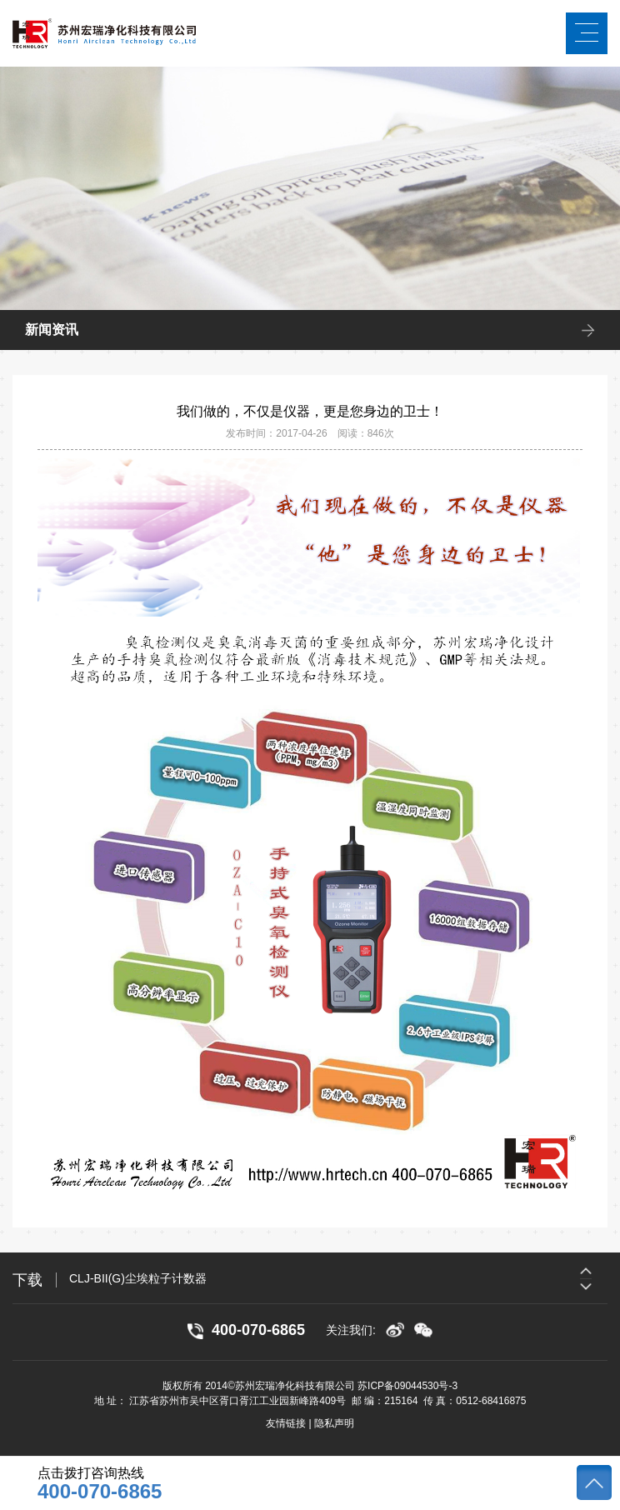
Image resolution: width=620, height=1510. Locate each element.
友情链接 (286, 1423)
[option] (338, 1278)
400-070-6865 (100, 1492)
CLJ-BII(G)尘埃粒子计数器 (138, 1278)
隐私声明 (334, 1423)
